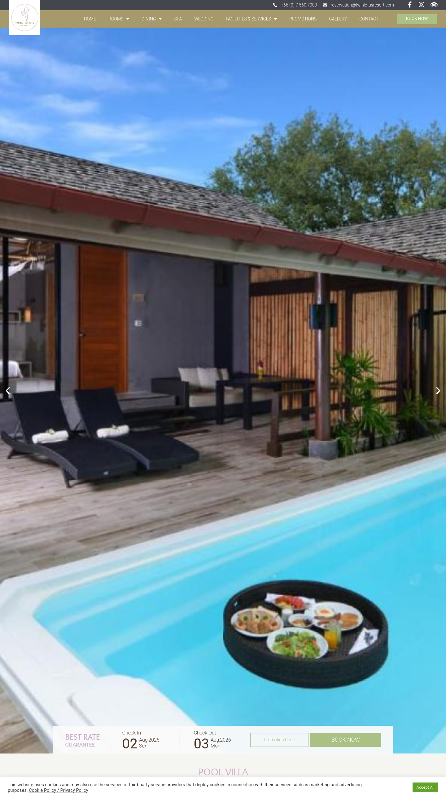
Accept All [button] (425, 787)
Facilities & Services (250, 19)
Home (88, 18)
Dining (150, 19)
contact (367, 18)
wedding (202, 18)
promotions (301, 18)
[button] (7, 390)
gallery (337, 18)
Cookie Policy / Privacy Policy (58, 790)
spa (177, 18)
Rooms (117, 19)
